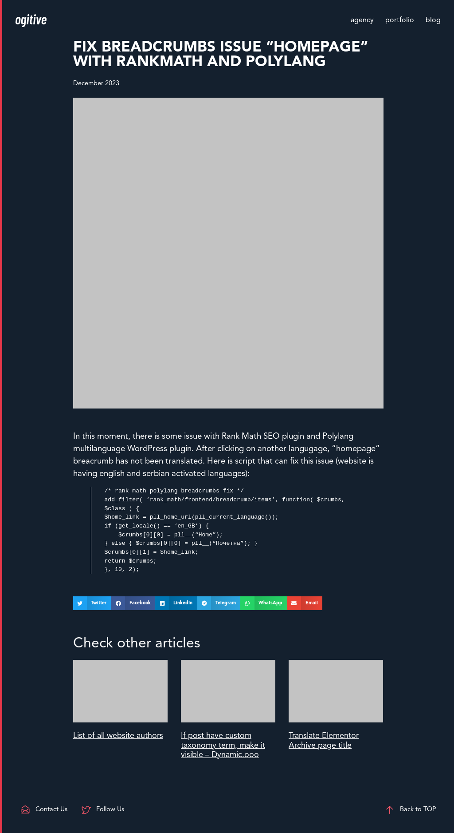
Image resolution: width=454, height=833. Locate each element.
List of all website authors (118, 736)
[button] (92, 603)
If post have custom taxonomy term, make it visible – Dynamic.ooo (223, 745)
